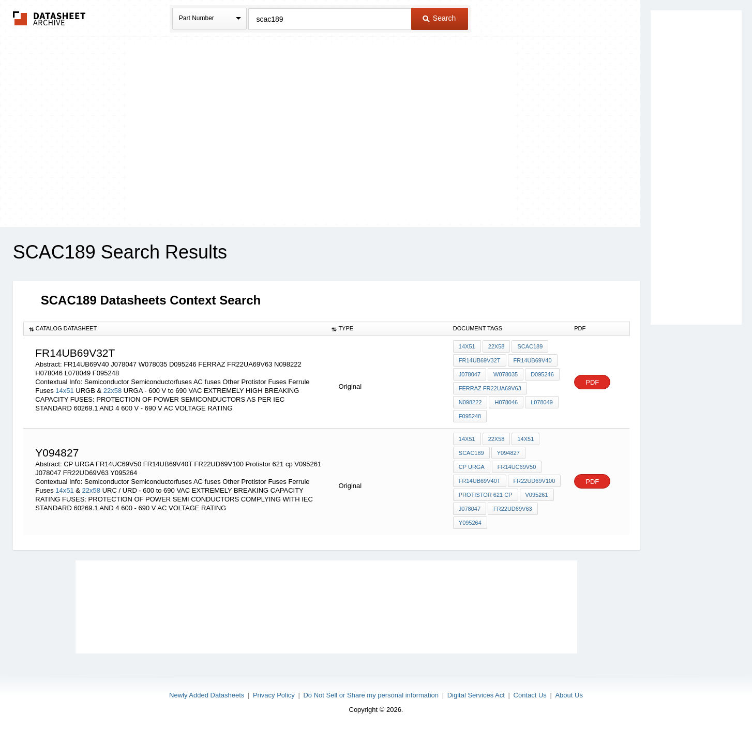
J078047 (469, 374)
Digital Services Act (476, 695)
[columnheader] (174, 329)
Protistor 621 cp (486, 495)
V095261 (536, 495)
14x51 (64, 390)
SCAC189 (530, 346)
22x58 (112, 390)
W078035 (505, 374)
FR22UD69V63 (512, 509)
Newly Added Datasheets (206, 695)
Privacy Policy (274, 695)
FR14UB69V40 (533, 360)
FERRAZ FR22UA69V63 (490, 388)
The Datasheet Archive (49, 18)
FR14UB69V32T (480, 360)
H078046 (506, 402)
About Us (568, 695)
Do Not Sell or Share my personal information (371, 695)
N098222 (470, 402)
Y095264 (470, 523)
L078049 (542, 402)
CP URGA (472, 467)
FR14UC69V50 (517, 467)
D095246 (542, 374)
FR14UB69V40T (480, 481)
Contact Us (530, 695)
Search (439, 18)
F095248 (470, 416)
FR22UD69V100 (534, 481)
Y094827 (508, 453)
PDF (592, 382)
